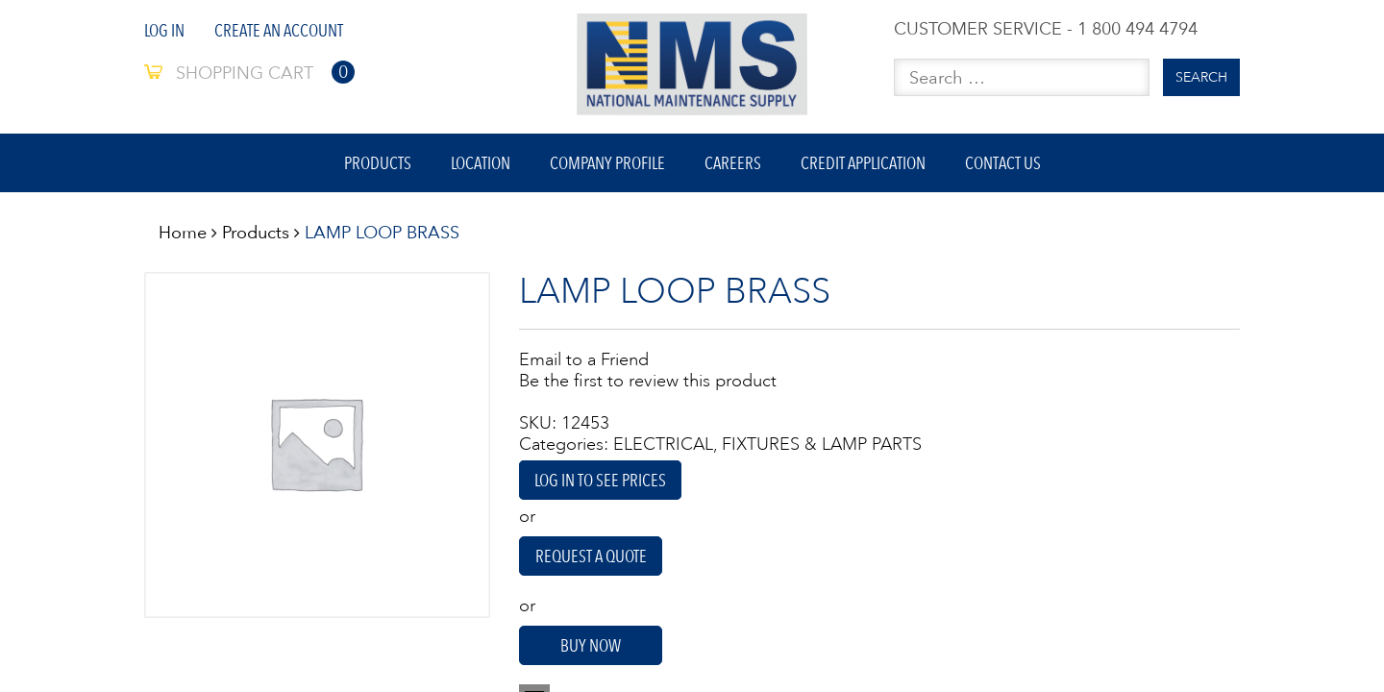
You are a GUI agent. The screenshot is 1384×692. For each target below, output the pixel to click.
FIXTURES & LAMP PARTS (822, 444)
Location (480, 163)
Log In (164, 30)
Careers (732, 163)
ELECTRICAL (663, 444)
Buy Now (590, 645)
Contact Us (1003, 163)
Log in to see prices (600, 480)
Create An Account (278, 30)
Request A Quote (591, 556)
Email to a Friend (584, 359)
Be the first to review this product (648, 380)
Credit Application (863, 163)
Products (377, 163)
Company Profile (607, 163)
